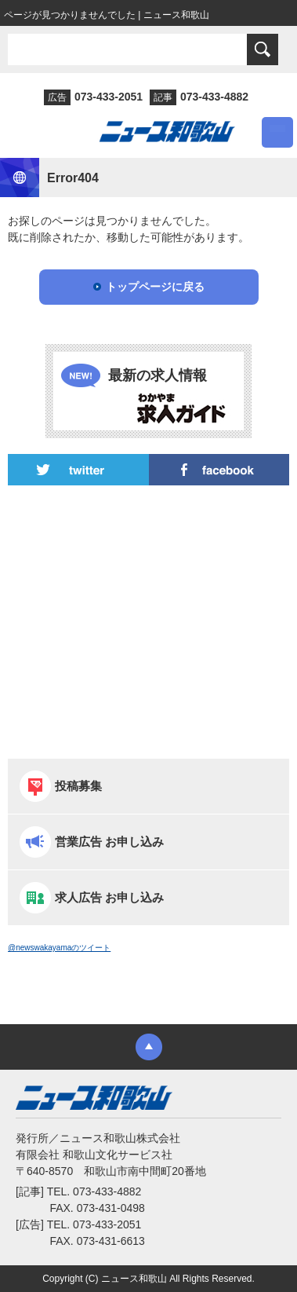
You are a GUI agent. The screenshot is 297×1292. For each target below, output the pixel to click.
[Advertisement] (148, 622)
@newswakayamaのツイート (59, 947)
